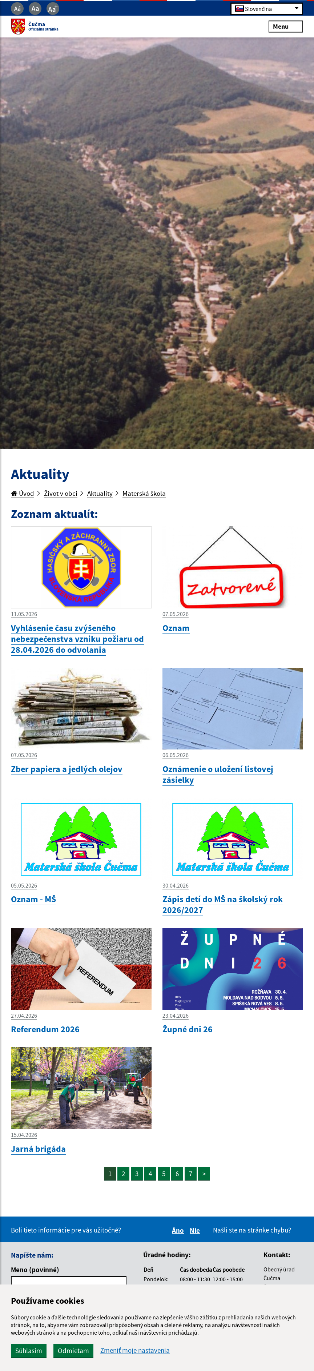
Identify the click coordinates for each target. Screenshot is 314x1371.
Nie (196, 1230)
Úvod (22, 493)
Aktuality (100, 493)
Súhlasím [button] (28, 1350)
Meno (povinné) (35, 1269)
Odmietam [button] (73, 1350)
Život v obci (60, 493)
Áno (179, 1230)
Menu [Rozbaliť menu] (286, 26)
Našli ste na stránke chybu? (252, 1230)
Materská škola (144, 493)
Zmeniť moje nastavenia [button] (135, 1350)
